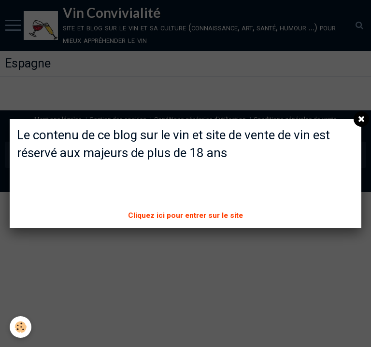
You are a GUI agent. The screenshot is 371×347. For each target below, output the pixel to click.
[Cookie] (20, 327)
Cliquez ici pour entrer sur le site (185, 215)
